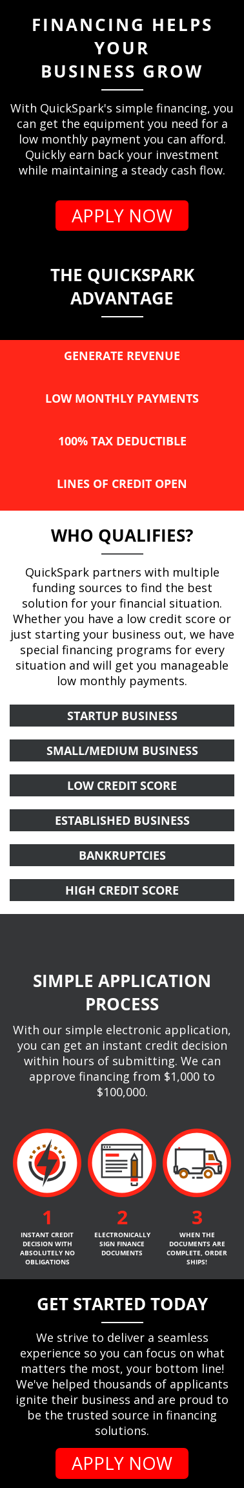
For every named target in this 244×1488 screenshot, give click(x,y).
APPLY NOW (122, 216)
